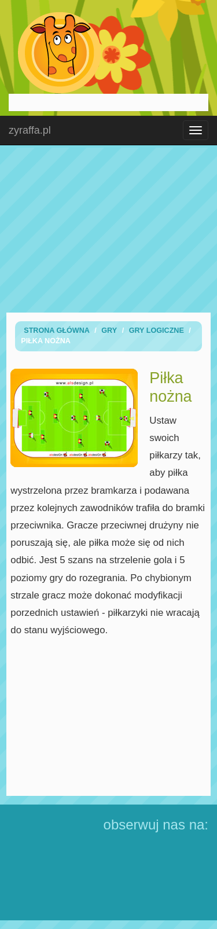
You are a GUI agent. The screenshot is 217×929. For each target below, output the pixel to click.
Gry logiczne (156, 330)
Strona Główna (57, 330)
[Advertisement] (109, 228)
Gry (109, 330)
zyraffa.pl (30, 130)
